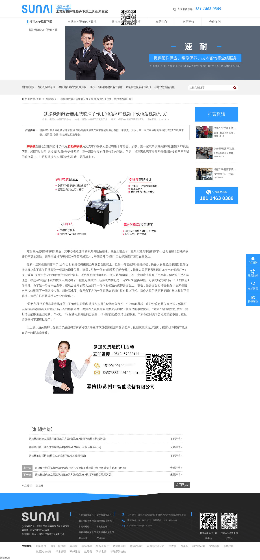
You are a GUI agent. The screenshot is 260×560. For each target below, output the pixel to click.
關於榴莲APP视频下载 (43, 29)
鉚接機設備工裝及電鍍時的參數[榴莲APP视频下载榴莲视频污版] (65, 447)
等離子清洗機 (118, 551)
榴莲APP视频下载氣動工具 (51, 534)
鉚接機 (39, 485)
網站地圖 (83, 538)
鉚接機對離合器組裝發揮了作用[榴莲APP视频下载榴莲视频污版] (96, 99)
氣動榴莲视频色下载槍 (138, 87)
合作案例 (215, 21)
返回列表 (182, 485)
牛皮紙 (172, 546)
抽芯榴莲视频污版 (165, 87)
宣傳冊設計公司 (155, 546)
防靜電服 (101, 551)
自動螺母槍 (84, 526)
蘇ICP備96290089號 (39, 530)
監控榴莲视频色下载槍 (126, 21)
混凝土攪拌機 (58, 546)
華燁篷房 (75, 551)
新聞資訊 (51, 99)
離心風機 (41, 546)
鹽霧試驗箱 (136, 546)
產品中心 (161, 21)
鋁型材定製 (198, 546)
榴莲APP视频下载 (40, 21)
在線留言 (101, 538)
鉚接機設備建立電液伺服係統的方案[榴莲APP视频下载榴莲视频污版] (67, 438)
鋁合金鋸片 (102, 546)
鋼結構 (73, 546)
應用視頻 (188, 21)
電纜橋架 (214, 546)
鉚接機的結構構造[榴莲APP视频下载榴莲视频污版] (57, 455)
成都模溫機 (119, 546)
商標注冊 (229, 546)
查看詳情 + (176, 467)
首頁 (39, 99)
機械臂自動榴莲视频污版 (72, 87)
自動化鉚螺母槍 (46, 87)
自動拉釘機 (102, 526)
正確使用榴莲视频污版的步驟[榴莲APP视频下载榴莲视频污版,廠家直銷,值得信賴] (80, 467)
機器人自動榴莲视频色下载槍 (106, 87)
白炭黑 (184, 546)
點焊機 (88, 551)
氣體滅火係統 (43, 551)
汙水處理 (61, 551)
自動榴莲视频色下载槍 (82, 21)
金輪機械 (87, 546)
